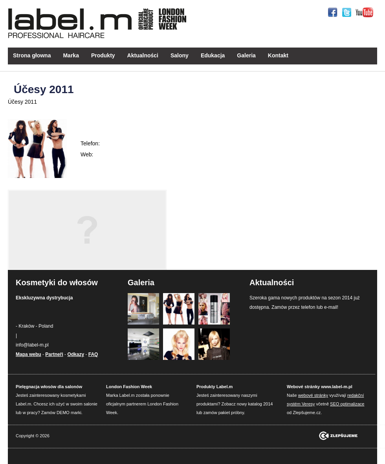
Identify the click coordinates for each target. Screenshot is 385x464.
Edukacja (213, 55)
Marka (71, 55)
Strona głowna (32, 55)
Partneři (54, 354)
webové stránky (313, 395)
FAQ (93, 354)
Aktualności (142, 55)
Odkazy (75, 354)
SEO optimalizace (347, 404)
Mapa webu (28, 354)
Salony (179, 55)
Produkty (103, 55)
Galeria (246, 55)
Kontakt (278, 55)
